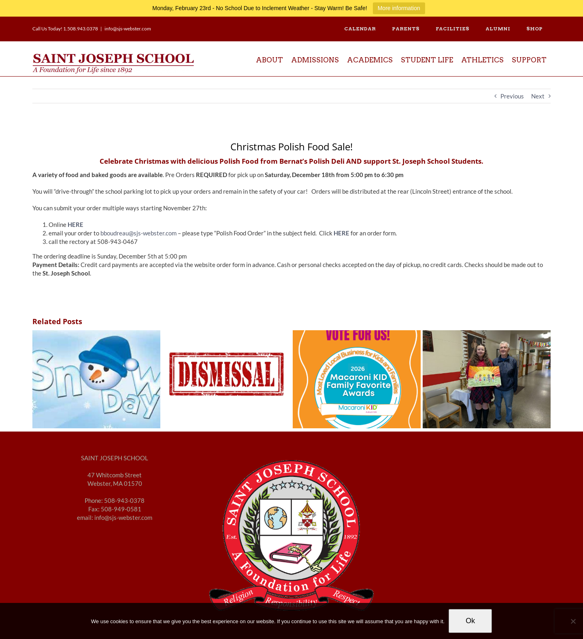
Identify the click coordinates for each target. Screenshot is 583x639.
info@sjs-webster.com (127, 29)
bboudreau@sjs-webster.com (138, 233)
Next (538, 96)
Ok (470, 621)
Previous (512, 96)
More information (399, 8)
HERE (341, 233)
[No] (573, 621)
